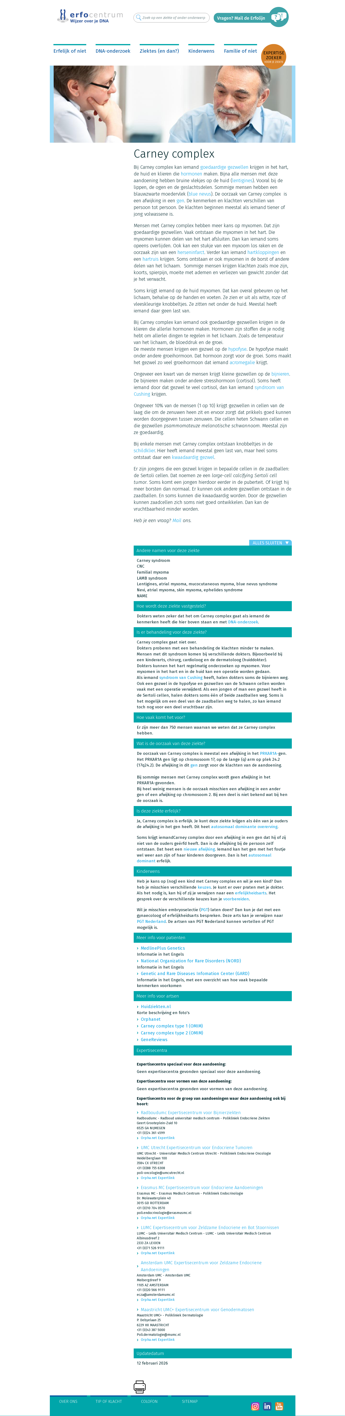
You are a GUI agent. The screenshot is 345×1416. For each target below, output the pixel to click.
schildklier (144, 450)
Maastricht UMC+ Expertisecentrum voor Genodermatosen (197, 1309)
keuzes (204, 887)
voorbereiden (236, 899)
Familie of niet (240, 51)
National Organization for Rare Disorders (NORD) (191, 961)
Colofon (149, 1401)
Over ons (68, 1401)
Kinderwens (201, 51)
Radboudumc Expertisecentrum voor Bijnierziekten (191, 1112)
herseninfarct (191, 252)
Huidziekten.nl (156, 1006)
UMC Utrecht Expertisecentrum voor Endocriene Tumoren (197, 1147)
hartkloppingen (263, 252)
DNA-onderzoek (113, 51)
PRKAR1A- (269, 753)
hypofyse (237, 349)
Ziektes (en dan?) (159, 51)
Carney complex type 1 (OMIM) (172, 1026)
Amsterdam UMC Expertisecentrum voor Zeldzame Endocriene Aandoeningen (201, 1266)
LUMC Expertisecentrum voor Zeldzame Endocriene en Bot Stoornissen (210, 1227)
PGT (204, 909)
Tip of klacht (109, 1401)
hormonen (191, 174)
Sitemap (190, 1401)
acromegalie (242, 362)
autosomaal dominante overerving (244, 826)
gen (180, 200)
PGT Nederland (151, 921)
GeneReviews (154, 1039)
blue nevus (200, 194)
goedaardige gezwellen (224, 167)
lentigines (242, 180)
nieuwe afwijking (199, 849)
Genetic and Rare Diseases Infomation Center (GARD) (195, 973)
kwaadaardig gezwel (193, 457)
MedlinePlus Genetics (163, 948)
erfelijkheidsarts (250, 893)
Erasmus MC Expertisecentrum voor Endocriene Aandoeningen (202, 1187)
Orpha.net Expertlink (158, 1138)
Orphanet (151, 1019)
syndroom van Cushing (180, 677)
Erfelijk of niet (69, 51)
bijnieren (280, 374)
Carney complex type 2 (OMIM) (172, 1033)
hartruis (151, 259)
